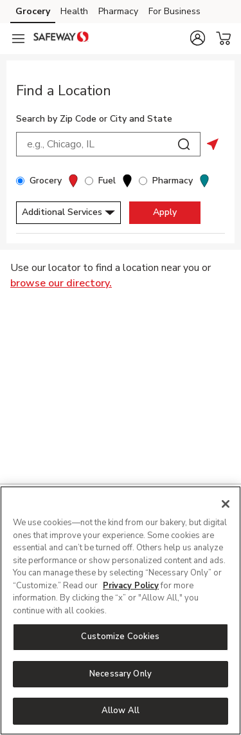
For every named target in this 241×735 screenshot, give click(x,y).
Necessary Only (120, 674)
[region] (120, 610)
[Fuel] (89, 180)
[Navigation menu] (18, 38)
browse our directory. (61, 283)
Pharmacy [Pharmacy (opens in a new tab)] (118, 11)
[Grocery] (20, 180)
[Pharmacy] (143, 180)
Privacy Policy (131, 585)
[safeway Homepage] (61, 39)
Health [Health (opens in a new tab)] (74, 11)
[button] (197, 38)
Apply (165, 212)
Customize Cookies (120, 636)
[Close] (225, 504)
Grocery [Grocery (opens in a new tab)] (32, 11)
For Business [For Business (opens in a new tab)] (174, 11)
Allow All (120, 710)
